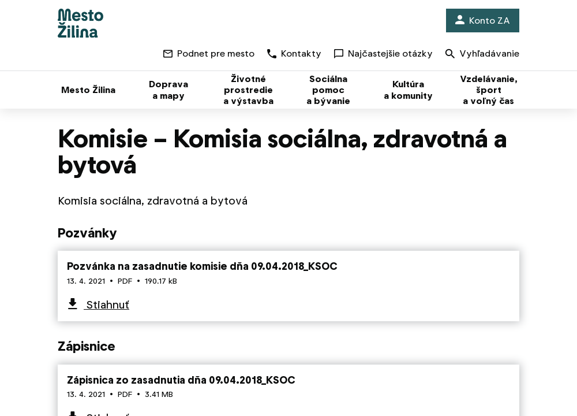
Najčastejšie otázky (383, 53)
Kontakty (294, 53)
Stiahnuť (106, 304)
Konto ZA (482, 20)
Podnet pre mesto (208, 53)
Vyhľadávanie (482, 54)
